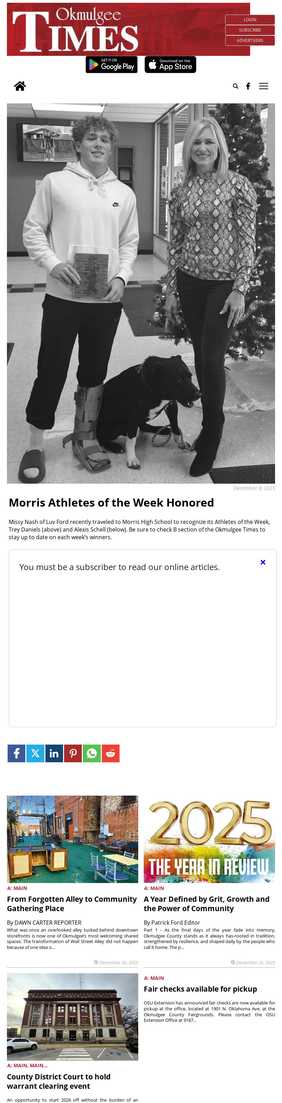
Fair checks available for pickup (200, 989)
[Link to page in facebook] (16, 753)
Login (250, 20)
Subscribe (250, 30)
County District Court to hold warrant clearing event (59, 1081)
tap (263, 86)
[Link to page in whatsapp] (91, 753)
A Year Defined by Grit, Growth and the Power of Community (207, 903)
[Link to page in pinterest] (73, 753)
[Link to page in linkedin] (54, 753)
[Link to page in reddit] (111, 753)
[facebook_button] (248, 86)
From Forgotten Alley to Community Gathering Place (72, 903)
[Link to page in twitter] (35, 753)
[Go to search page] (235, 86)
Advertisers (250, 40)
